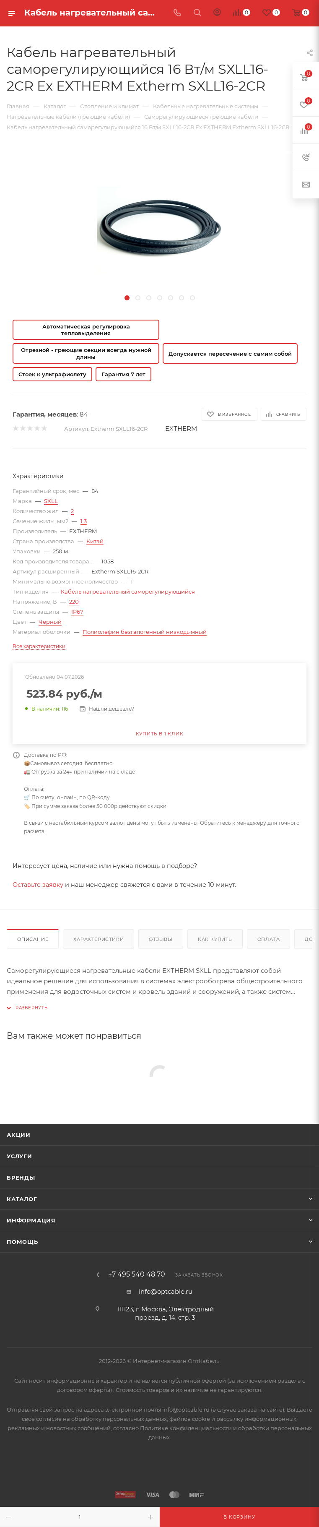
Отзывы (161, 939)
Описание (32, 939)
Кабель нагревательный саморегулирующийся (128, 591)
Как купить (215, 939)
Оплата (268, 939)
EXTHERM (181, 429)
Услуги (19, 1156)
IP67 (77, 611)
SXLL (51, 501)
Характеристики (98, 939)
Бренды (21, 1177)
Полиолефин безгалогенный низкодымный (145, 631)
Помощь (22, 1241)
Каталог (22, 1199)
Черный (50, 621)
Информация (31, 1220)
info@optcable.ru (165, 1291)
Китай (95, 541)
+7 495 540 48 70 (136, 1274)
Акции (19, 1134)
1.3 (83, 521)
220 (74, 601)
